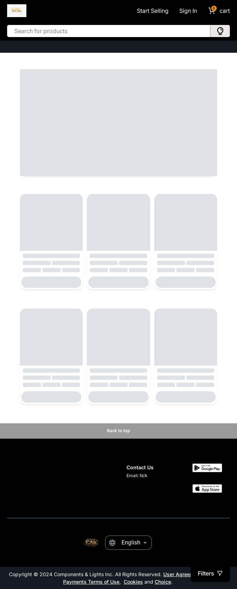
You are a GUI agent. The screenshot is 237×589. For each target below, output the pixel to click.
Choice (163, 582)
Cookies (133, 582)
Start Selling (153, 10)
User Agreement (182, 574)
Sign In (188, 10)
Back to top (118, 430)
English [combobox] (131, 542)
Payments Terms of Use (91, 582)
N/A (143, 475)
